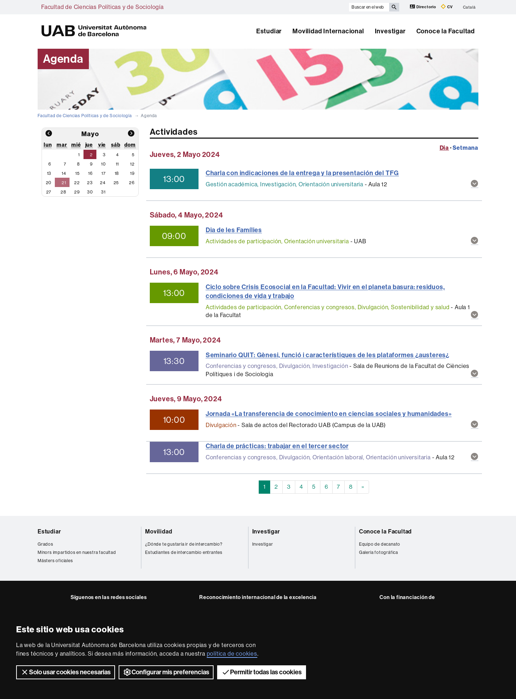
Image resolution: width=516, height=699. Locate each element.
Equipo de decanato (379, 544)
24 (103, 182)
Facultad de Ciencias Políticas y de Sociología (102, 7)
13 (49, 173)
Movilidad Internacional (328, 31)
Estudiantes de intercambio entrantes (184, 552)
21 (64, 182)
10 (103, 164)
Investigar (390, 31)
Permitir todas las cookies (261, 672)
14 (64, 173)
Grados (45, 544)
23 (90, 182)
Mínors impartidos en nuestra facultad (77, 552)
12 (132, 164)
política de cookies (232, 653)
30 (90, 192)
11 (117, 164)
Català (469, 7)
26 (132, 182)
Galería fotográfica (378, 552)
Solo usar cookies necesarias (65, 672)
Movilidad (158, 531)
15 (77, 173)
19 (132, 173)
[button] (474, 184)
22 (77, 182)
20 (49, 182)
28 (63, 192)
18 (117, 173)
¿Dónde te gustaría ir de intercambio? (184, 544)
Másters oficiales (55, 560)
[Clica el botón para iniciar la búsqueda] (394, 7)
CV (447, 6)
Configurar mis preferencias (166, 672)
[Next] (363, 487)
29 (77, 192)
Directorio (423, 6)
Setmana (465, 147)
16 (90, 173)
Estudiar (269, 31)
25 (116, 182)
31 (103, 192)
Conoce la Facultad (445, 31)
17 (103, 173)
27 (49, 192)
